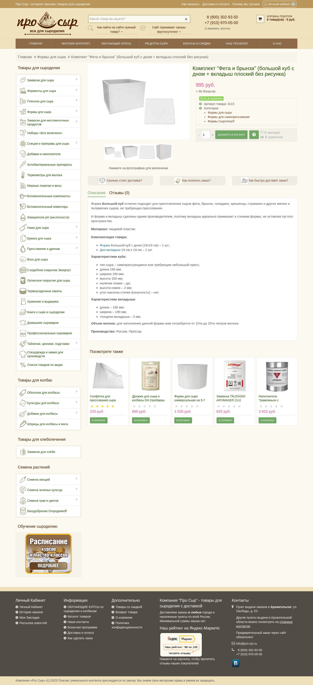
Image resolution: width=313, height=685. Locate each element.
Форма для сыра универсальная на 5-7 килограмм (189, 400)
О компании (124, 617)
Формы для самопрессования (228, 117)
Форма (105, 245)
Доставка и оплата (81, 632)
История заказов (31, 612)
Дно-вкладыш (110, 250)
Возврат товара (126, 612)
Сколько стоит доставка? (120, 180)
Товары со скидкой (129, 607)
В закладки (272, 132)
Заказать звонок (217, 28)
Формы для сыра (51, 57)
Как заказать (190, 4)
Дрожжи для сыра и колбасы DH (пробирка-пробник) (148, 400)
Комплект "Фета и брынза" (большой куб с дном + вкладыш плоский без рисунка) (139, 57)
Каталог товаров (79, 616)
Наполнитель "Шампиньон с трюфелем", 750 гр (272, 400)
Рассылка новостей (33, 623)
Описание (97, 193)
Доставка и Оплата (215, 4)
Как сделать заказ (80, 638)
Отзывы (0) (119, 193)
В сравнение (274, 137)
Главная (25, 57)
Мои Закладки (29, 617)
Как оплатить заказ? (192, 180)
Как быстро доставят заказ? (264, 180)
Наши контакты (78, 622)
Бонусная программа (82, 627)
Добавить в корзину (231, 134)
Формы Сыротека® (221, 121)
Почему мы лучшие (246, 4)
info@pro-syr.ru (246, 643)
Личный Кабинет (31, 607)
